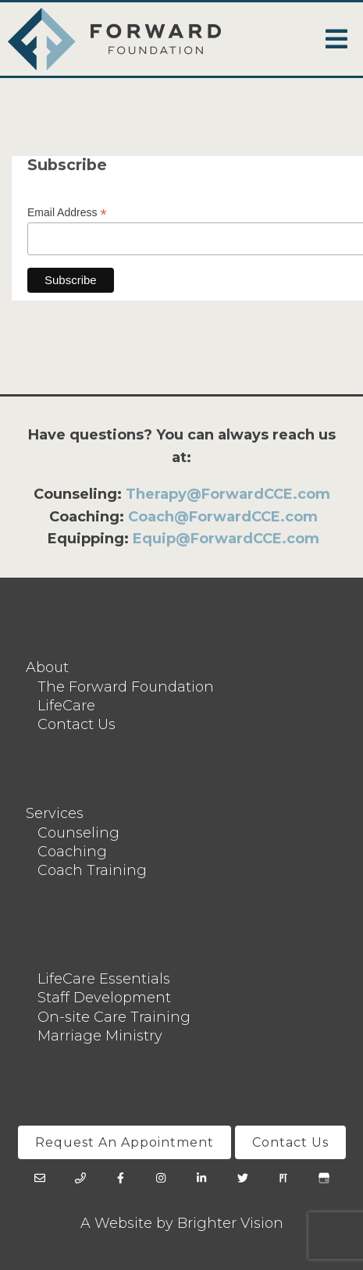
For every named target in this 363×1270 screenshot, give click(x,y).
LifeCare (66, 705)
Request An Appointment (124, 1142)
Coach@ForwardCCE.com (223, 516)
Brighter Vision (230, 1223)
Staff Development (104, 997)
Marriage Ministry (99, 1035)
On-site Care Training (113, 1017)
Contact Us (76, 724)
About (47, 667)
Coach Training (92, 870)
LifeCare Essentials (103, 978)
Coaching (72, 851)
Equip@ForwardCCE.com (226, 538)
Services (55, 813)
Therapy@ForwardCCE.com (228, 494)
